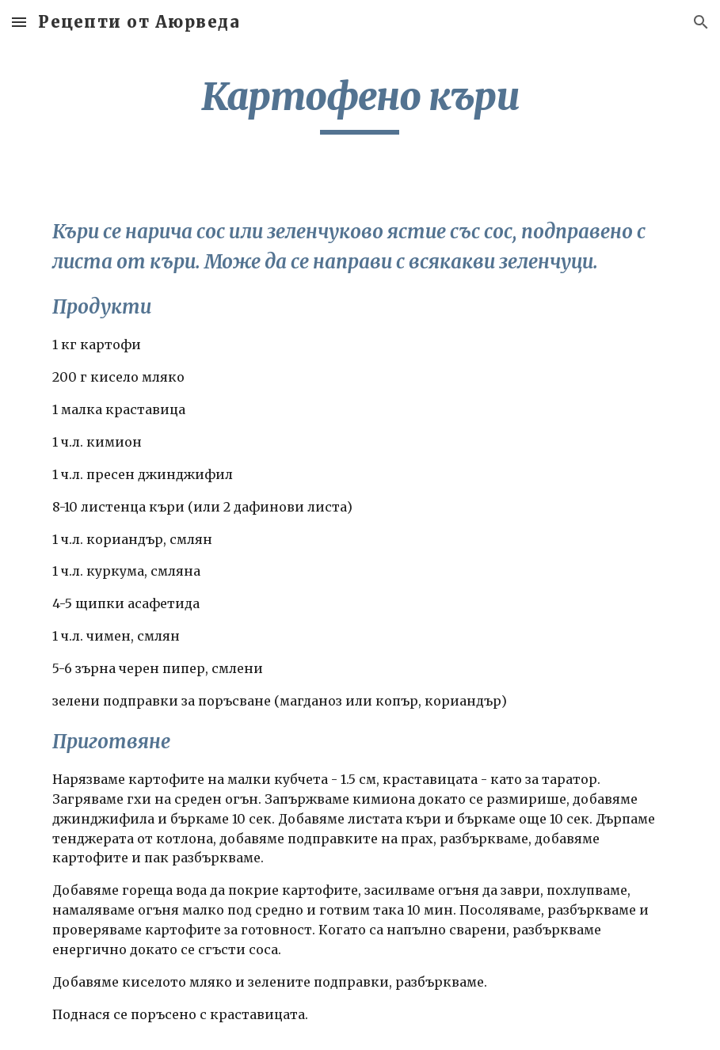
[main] (360, 104)
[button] (19, 22)
